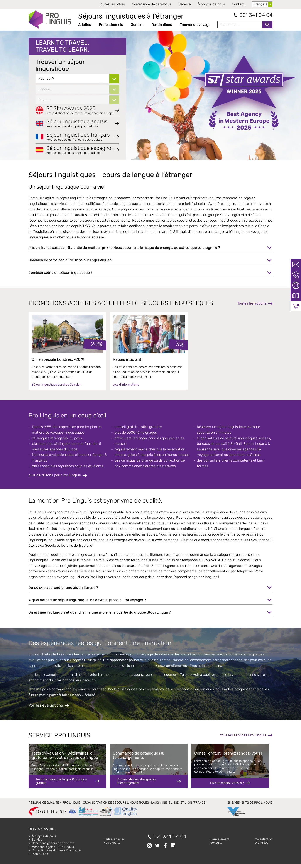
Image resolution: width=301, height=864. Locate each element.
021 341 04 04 (255, 15)
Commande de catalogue (152, 4)
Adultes (84, 25)
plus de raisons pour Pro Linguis (55, 475)
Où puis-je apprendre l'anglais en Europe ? (63, 587)
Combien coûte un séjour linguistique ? (60, 272)
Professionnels (111, 25)
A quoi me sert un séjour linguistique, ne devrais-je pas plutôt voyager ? (87, 600)
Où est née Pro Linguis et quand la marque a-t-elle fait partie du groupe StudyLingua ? (100, 612)
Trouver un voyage (195, 25)
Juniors (137, 25)
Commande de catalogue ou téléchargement (136, 781)
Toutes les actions (251, 303)
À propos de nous (211, 4)
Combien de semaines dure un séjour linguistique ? (70, 260)
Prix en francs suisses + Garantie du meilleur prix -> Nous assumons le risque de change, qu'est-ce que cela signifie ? (124, 248)
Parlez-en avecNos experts (114, 841)
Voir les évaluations (46, 705)
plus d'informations (126, 385)
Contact (238, 4)
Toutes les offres (112, 4)
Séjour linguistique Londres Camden (56, 385)
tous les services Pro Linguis (243, 735)
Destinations (161, 25)
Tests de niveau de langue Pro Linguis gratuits (61, 781)
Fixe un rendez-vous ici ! (227, 783)
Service (185, 4)
